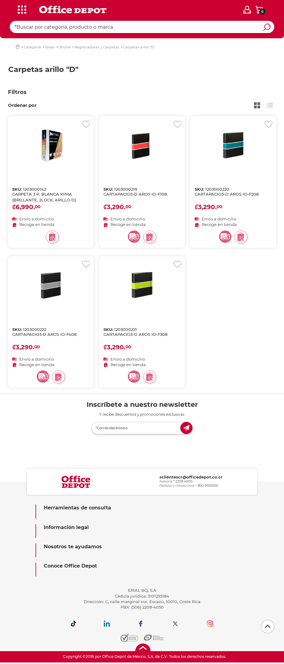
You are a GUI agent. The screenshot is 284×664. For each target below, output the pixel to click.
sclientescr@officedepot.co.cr (190, 477)
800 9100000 (208, 486)
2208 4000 (183, 481)
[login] (247, 9)
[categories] (20, 9)
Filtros (17, 92)
